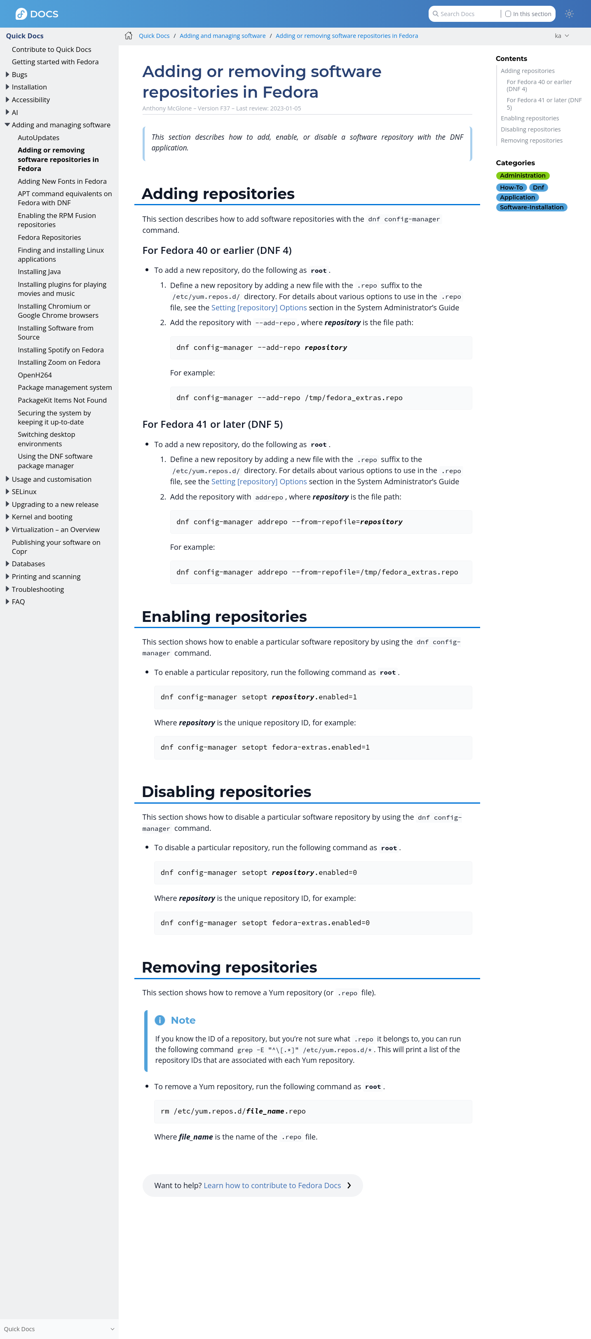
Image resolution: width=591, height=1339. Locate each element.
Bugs (20, 74)
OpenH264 (35, 375)
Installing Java (39, 271)
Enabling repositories (530, 118)
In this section (528, 14)
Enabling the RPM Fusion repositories (57, 220)
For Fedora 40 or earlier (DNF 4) (539, 85)
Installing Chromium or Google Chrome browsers (58, 310)
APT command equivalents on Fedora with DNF (65, 198)
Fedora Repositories (49, 237)
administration (523, 175)
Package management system (65, 387)
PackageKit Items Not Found (62, 400)
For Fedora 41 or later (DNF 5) (544, 103)
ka (558, 36)
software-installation (532, 207)
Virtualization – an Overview (56, 529)
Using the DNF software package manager (55, 460)
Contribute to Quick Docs (51, 49)
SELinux (24, 491)
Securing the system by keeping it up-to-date (54, 417)
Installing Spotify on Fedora (61, 349)
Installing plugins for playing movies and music (62, 288)
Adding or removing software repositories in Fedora (58, 159)
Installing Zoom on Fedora (59, 362)
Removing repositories (532, 140)
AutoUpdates (38, 137)
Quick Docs (24, 35)
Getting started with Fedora (55, 61)
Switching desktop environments (46, 438)
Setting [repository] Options (259, 307)
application (517, 197)
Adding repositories (528, 71)
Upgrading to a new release (55, 504)
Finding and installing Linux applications (61, 254)
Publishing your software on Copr (56, 546)
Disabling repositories (531, 129)
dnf (538, 187)
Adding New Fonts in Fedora (62, 181)
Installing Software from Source (56, 332)
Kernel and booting (42, 516)
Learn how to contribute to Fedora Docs (277, 1185)
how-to (511, 187)
